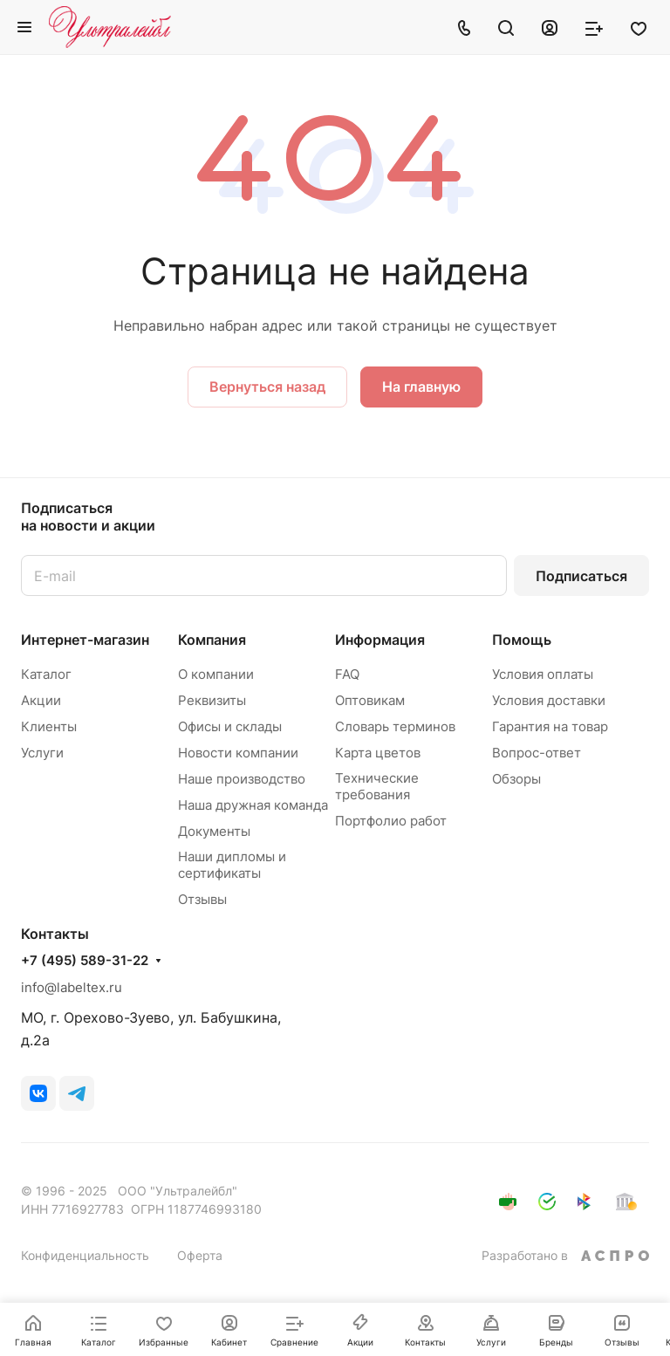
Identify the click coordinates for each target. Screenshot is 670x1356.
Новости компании (238, 752)
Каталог (46, 674)
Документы (214, 831)
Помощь (521, 639)
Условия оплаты (542, 674)
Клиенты (49, 726)
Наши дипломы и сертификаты (232, 864)
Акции (41, 700)
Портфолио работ (391, 820)
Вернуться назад (267, 386)
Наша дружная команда (253, 805)
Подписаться (581, 576)
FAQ (347, 674)
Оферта (199, 1255)
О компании (216, 674)
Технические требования (377, 786)
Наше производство (241, 778)
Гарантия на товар (550, 726)
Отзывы (202, 899)
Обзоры (516, 778)
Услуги (42, 752)
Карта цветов (377, 752)
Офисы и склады (230, 726)
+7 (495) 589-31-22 (84, 961)
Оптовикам (370, 700)
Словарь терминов (395, 726)
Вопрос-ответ (536, 752)
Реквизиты (212, 700)
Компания (212, 639)
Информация (380, 639)
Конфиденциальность (85, 1255)
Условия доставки (548, 700)
